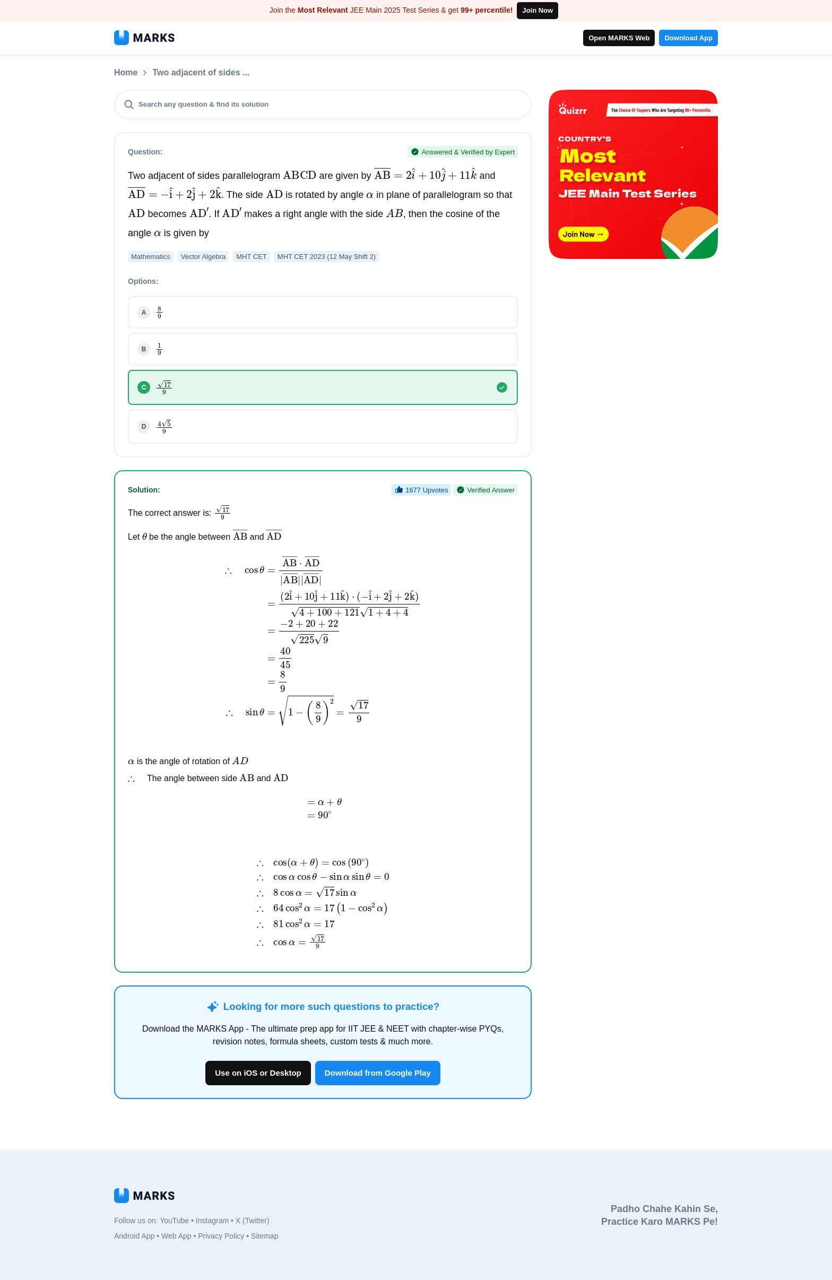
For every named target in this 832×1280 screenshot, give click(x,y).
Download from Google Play (378, 1072)
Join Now (537, 10)
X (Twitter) (253, 1220)
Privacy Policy (221, 1236)
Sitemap (264, 1236)
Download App (688, 38)
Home (125, 72)
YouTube (174, 1220)
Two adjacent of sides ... (257, 72)
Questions (173, 72)
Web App (176, 1236)
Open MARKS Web (618, 38)
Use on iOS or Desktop (258, 1072)
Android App (134, 1236)
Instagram (212, 1220)
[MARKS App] (144, 37)
